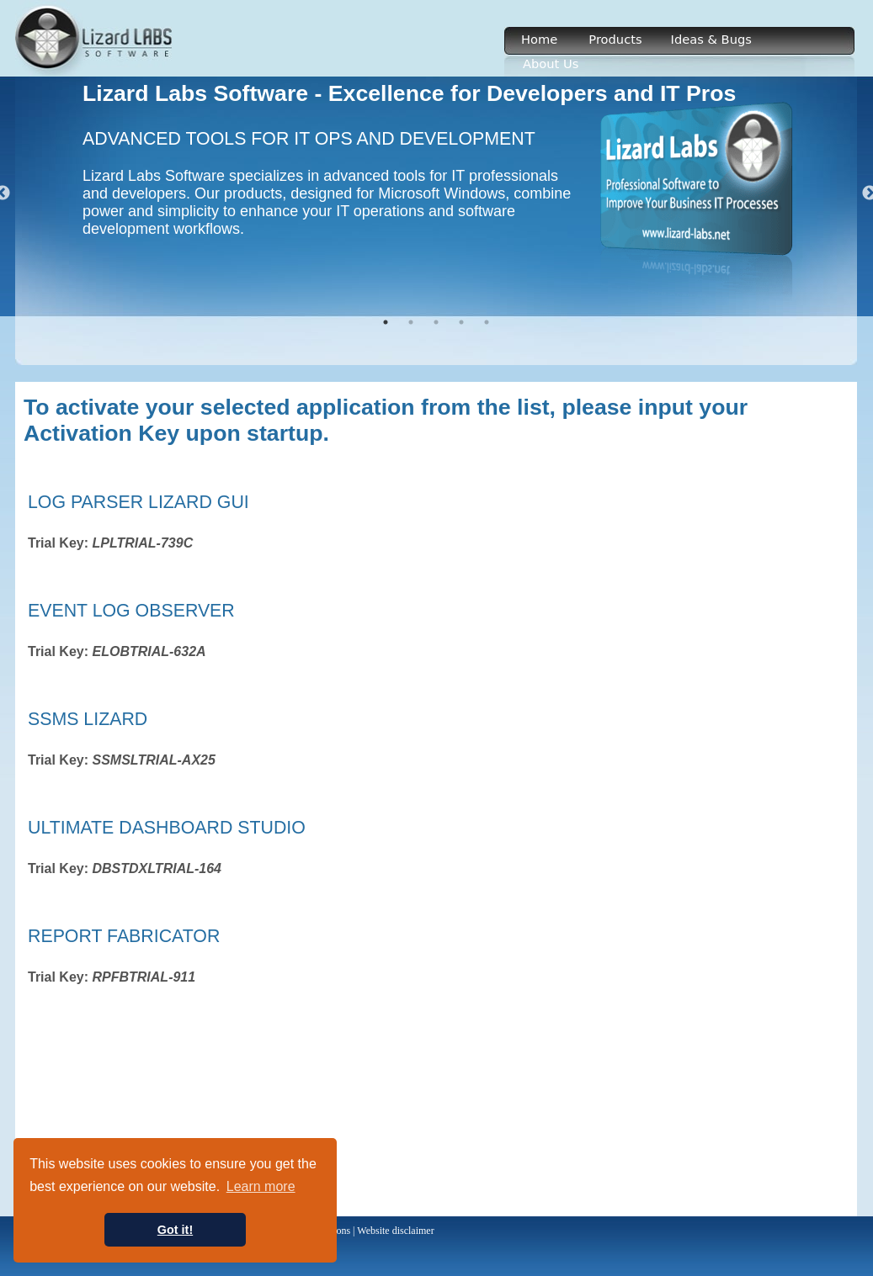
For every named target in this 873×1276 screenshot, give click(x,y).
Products (614, 39)
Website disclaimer (395, 1230)
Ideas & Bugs (711, 39)
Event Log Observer (131, 611)
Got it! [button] (175, 1229)
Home (539, 39)
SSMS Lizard (87, 719)
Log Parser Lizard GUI (138, 502)
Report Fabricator (124, 936)
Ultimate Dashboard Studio (167, 828)
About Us (550, 63)
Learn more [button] (260, 1186)
